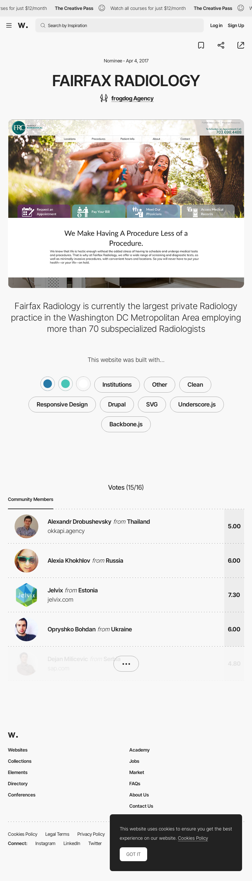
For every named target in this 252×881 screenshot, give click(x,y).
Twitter (95, 843)
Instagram (45, 843)
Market (136, 772)
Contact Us (141, 806)
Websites (17, 750)
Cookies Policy (22, 834)
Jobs (134, 761)
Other (159, 384)
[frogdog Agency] (126, 98)
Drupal (117, 404)
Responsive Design (62, 404)
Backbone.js (126, 424)
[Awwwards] (23, 25)
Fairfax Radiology (126, 80)
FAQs (134, 783)
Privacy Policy (91, 834)
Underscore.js (197, 404)
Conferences (21, 794)
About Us (139, 794)
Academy (139, 750)
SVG (152, 404)
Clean (195, 384)
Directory (18, 783)
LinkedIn (71, 843)
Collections (19, 761)
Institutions (117, 384)
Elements (17, 772)
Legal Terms (57, 834)
